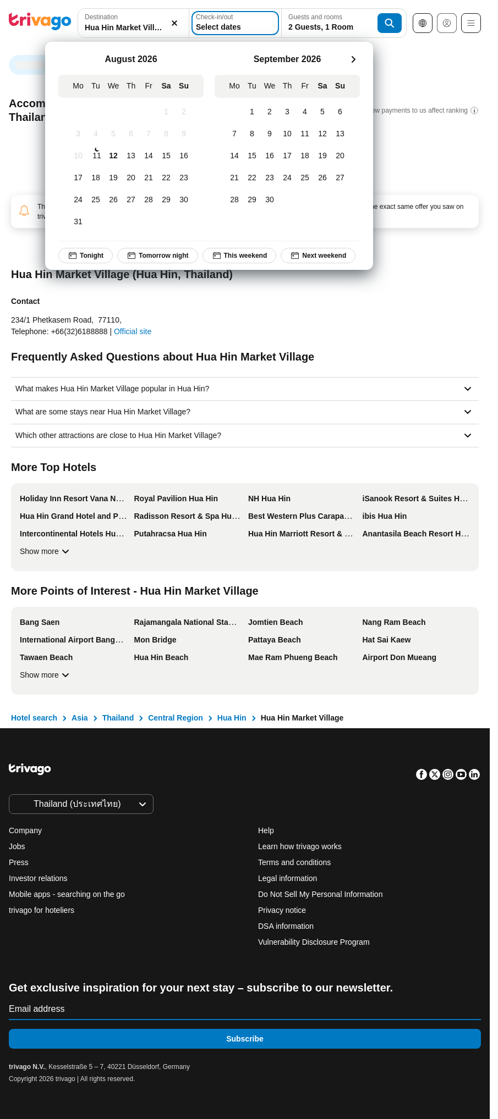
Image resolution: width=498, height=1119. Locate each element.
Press (19, 862)
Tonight (85, 256)
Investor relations (38, 878)
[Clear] (174, 23)
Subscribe (245, 1038)
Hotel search (34, 717)
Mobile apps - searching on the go (67, 894)
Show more (46, 551)
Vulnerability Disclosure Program (314, 942)
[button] (133, 23)
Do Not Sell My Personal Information (321, 894)
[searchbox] (133, 28)
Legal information (287, 878)
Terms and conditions (294, 862)
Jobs (17, 846)
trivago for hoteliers (41, 910)
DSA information (286, 926)
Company (25, 830)
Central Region (175, 717)
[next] (353, 59)
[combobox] (133, 23)
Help (266, 830)
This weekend (239, 256)
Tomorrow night (157, 256)
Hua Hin (232, 717)
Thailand (118, 717)
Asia (80, 717)
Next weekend (318, 256)
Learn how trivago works (300, 846)
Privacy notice (282, 910)
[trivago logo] (40, 23)
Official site (132, 331)
